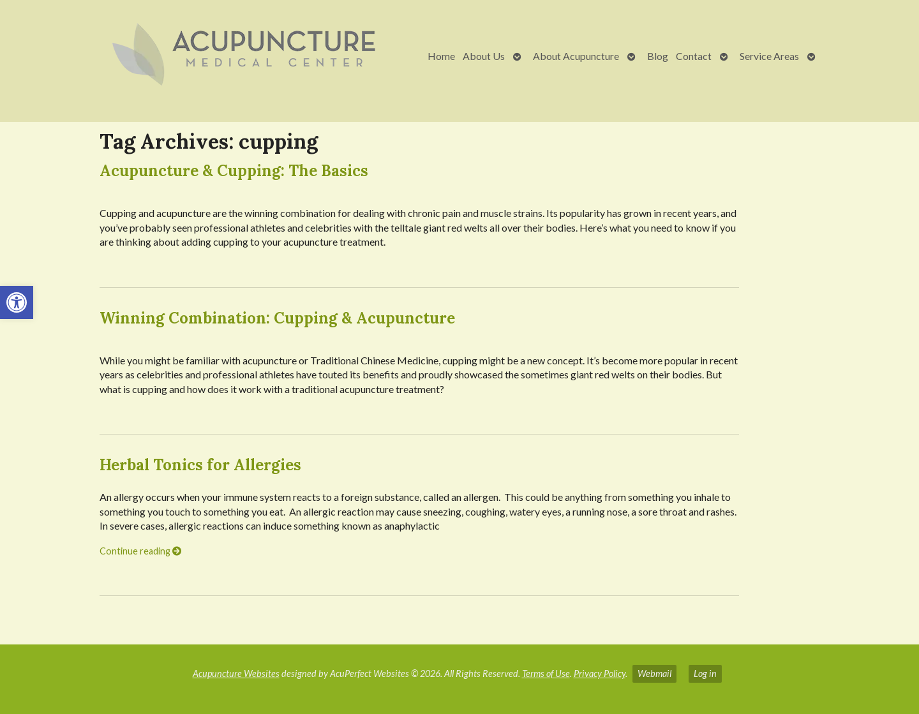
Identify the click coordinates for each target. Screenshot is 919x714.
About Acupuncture (576, 56)
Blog (657, 56)
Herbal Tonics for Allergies (200, 465)
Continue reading (140, 551)
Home (441, 56)
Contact (694, 56)
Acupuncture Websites (236, 673)
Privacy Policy (599, 673)
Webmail (654, 673)
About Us (484, 56)
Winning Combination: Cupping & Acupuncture (277, 318)
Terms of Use (546, 673)
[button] (16, 302)
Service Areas (769, 56)
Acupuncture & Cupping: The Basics (234, 171)
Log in (705, 673)
